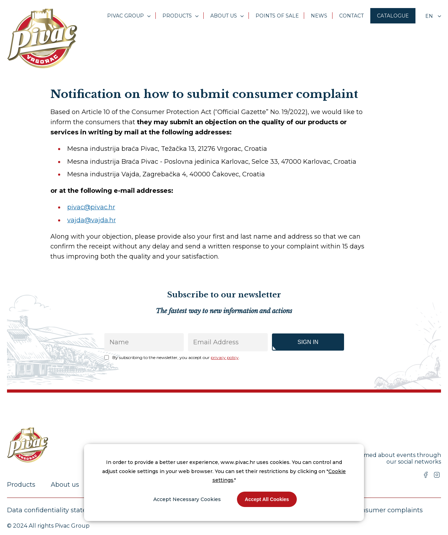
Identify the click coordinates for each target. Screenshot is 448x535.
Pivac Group (125, 16)
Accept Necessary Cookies (187, 499)
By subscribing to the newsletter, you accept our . (176, 357)
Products (177, 16)
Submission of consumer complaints (365, 510)
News (319, 16)
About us (223, 16)
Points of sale (277, 16)
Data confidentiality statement (55, 510)
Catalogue (393, 16)
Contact (351, 16)
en (429, 16)
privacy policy (225, 357)
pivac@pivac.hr (91, 207)
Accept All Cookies (267, 499)
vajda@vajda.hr (91, 220)
